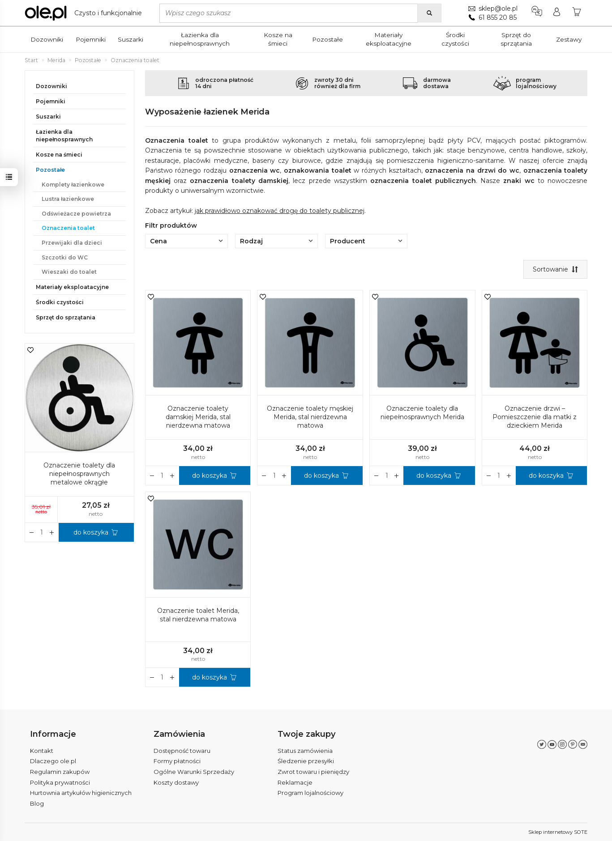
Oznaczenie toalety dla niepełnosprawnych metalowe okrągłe (79, 473)
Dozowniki (46, 39)
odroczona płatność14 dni (224, 82)
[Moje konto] (556, 13)
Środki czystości (455, 39)
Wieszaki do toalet (69, 271)
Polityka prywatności (60, 782)
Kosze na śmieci (278, 39)
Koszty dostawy (176, 782)
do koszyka (209, 475)
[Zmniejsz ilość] (172, 475)
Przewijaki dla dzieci (72, 242)
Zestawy (569, 39)
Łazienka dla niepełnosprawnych (200, 39)
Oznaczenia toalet (68, 228)
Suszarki (130, 39)
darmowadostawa (437, 82)
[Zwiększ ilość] (152, 475)
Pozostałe (327, 39)
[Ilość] (162, 475)
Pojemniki (91, 39)
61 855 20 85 (498, 17)
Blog (37, 803)
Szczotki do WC (65, 257)
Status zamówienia (305, 750)
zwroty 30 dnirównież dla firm (337, 82)
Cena (186, 241)
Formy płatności (177, 761)
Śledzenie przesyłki (306, 761)
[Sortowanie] (555, 269)
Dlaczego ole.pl (53, 761)
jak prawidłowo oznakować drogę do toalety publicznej (279, 211)
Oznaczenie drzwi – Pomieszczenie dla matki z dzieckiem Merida (534, 416)
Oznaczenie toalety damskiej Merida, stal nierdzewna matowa (198, 416)
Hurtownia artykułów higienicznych (81, 792)
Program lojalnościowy (310, 792)
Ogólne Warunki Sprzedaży (194, 771)
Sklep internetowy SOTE (557, 832)
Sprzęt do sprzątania (516, 39)
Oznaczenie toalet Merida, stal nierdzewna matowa (198, 615)
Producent (366, 241)
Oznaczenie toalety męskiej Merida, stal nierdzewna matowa (310, 416)
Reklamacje (295, 782)
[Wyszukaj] (429, 13)
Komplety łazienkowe (73, 184)
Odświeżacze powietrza (76, 213)
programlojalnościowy (536, 82)
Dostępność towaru (182, 750)
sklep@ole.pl (498, 8)
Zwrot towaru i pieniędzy (313, 771)
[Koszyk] (576, 13)
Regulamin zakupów (60, 771)
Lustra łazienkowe (68, 198)
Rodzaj (276, 241)
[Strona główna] (85, 13)
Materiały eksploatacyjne (388, 39)
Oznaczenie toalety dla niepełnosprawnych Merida (422, 412)
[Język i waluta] (537, 13)
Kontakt (41, 750)
